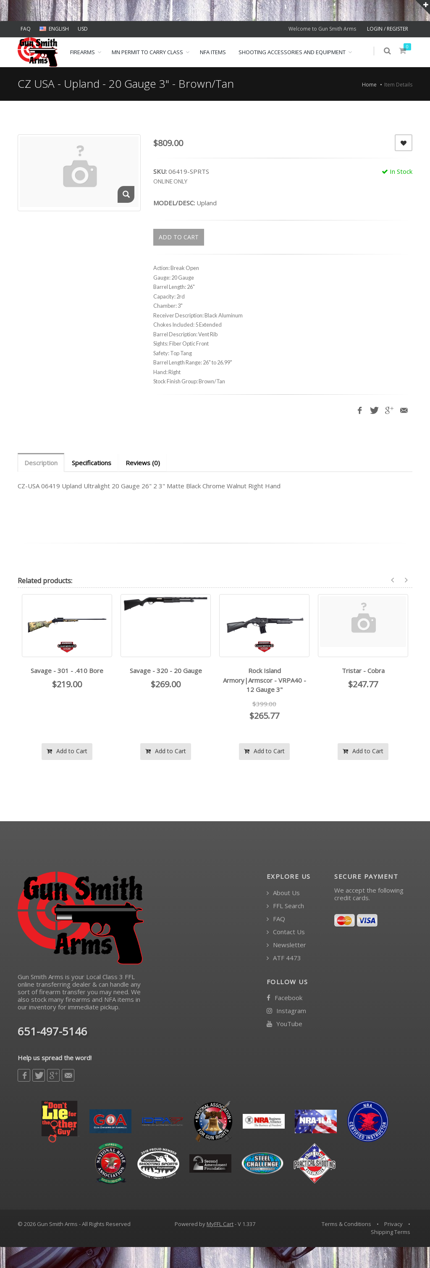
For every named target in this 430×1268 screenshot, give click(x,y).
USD (83, 28)
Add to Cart (67, 751)
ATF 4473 (284, 958)
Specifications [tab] (91, 462)
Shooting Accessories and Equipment (292, 52)
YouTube (284, 1024)
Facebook (284, 998)
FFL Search (285, 906)
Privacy (393, 1224)
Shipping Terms (390, 1232)
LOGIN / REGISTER (387, 28)
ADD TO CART (179, 237)
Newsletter (286, 945)
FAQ (26, 28)
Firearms (82, 52)
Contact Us (286, 932)
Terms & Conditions (346, 1224)
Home (369, 84)
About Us (283, 893)
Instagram (286, 1011)
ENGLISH (54, 28)
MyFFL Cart (220, 1224)
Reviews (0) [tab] (143, 462)
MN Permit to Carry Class (147, 52)
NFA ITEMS (213, 52)
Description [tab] (41, 462)
